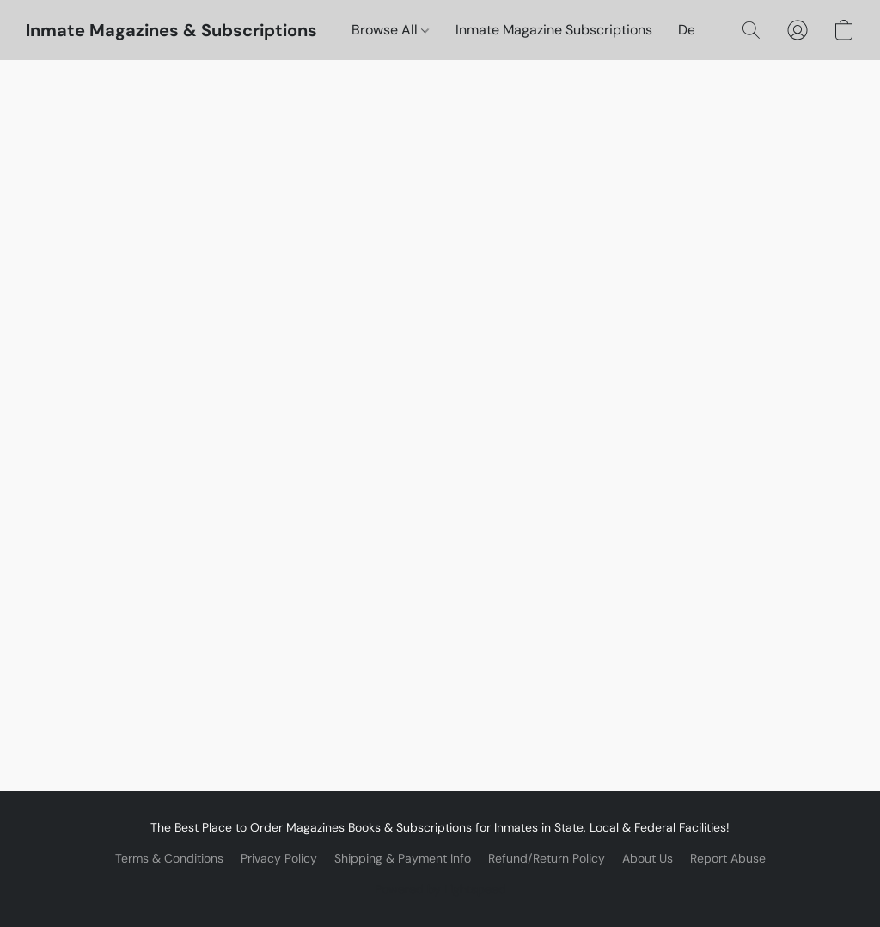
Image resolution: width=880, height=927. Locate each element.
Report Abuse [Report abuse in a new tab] (728, 858)
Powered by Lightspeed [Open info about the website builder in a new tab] (440, 889)
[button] (171, 30)
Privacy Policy (279, 858)
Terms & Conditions (169, 858)
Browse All (390, 30)
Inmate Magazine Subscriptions (553, 30)
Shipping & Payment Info (402, 858)
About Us (647, 858)
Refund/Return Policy (546, 858)
